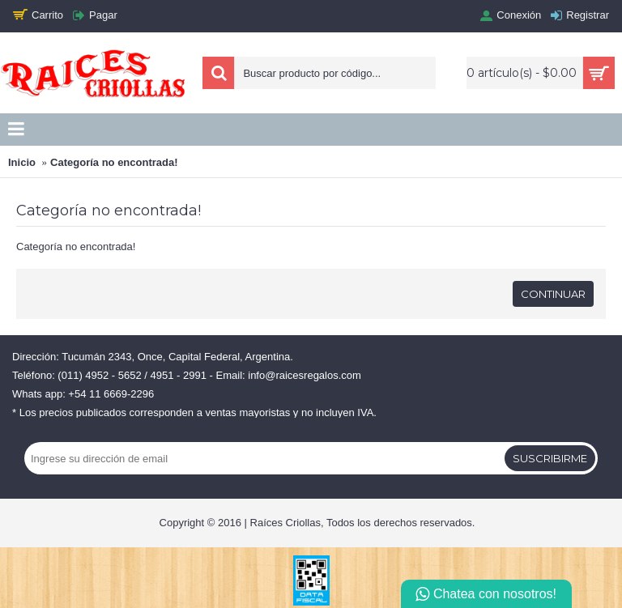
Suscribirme (550, 458)
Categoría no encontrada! (113, 162)
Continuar (553, 293)
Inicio (22, 162)
